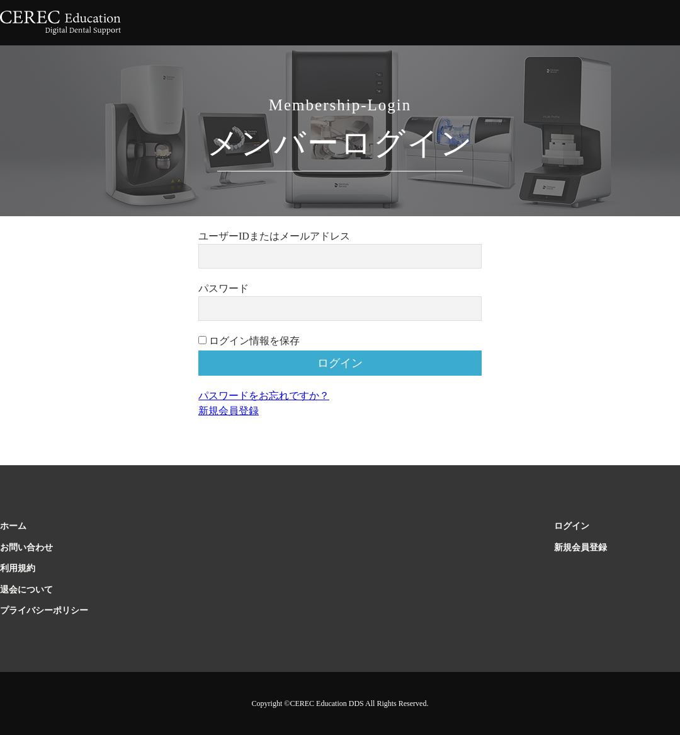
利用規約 (17, 568)
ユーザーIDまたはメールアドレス (274, 236)
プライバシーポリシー (44, 610)
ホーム (13, 526)
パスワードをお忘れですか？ (263, 395)
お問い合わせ (26, 547)
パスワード (223, 288)
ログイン (571, 526)
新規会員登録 (228, 410)
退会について (26, 589)
